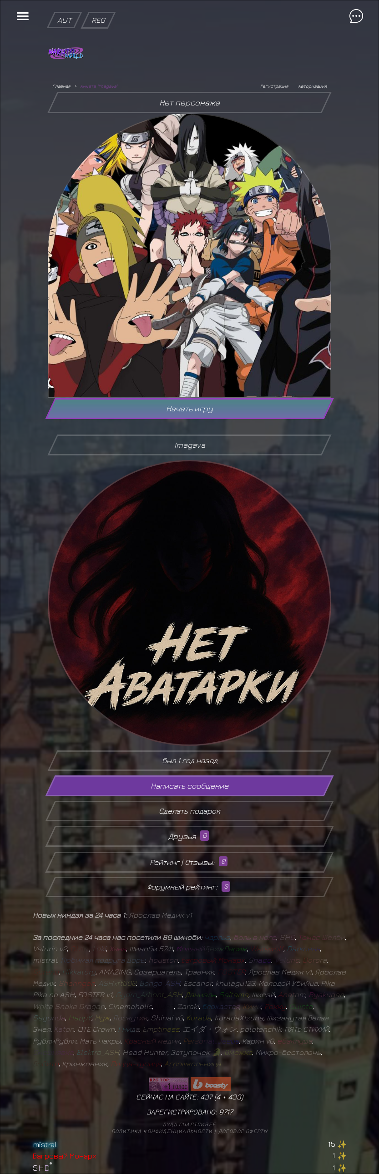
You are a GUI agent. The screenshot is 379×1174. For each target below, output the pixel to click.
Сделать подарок (189, 810)
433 (234, 1096)
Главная (61, 86)
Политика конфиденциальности (161, 1131)
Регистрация (274, 86)
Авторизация (312, 86)
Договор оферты (243, 1131)
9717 (226, 1111)
